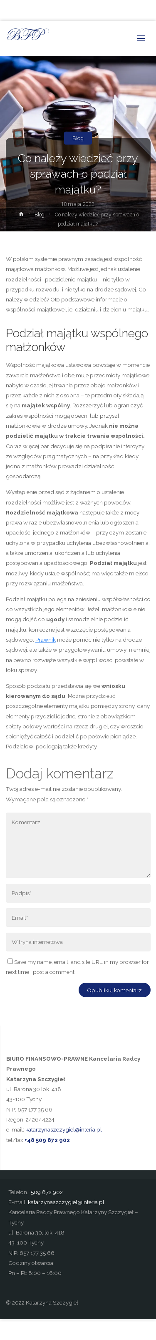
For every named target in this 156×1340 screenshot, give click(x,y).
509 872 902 (47, 1192)
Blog (78, 138)
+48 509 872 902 (47, 1140)
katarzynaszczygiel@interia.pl (63, 1129)
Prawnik (45, 639)
